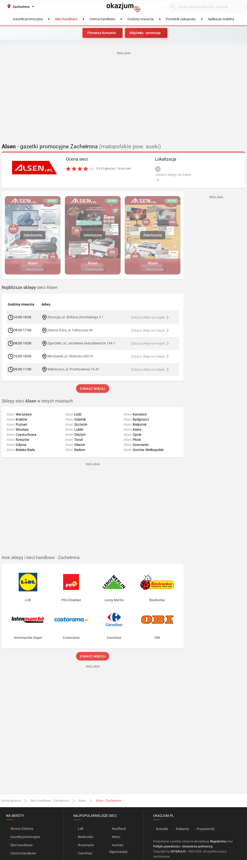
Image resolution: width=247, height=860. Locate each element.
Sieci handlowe (21, 845)
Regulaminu (218, 841)
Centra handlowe (23, 853)
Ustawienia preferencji (197, 846)
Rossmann (86, 845)
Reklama (182, 829)
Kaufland (119, 829)
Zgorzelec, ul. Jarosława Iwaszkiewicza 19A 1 (81, 343)
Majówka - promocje (145, 33)
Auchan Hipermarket (118, 848)
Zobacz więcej (92, 388)
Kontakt (162, 829)
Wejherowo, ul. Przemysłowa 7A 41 (73, 369)
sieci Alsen (29, 287)
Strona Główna (21, 829)
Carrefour (85, 853)
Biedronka (85, 837)
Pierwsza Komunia (101, 33)
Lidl (80, 829)
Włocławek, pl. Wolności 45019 (70, 356)
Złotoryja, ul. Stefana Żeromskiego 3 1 (75, 317)
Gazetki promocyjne (25, 837)
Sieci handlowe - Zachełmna (49, 800)
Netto (116, 837)
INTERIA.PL (178, 851)
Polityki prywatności (166, 846)
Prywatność (206, 829)
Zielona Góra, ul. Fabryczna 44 (70, 330)
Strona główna (11, 800)
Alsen (82, 800)
